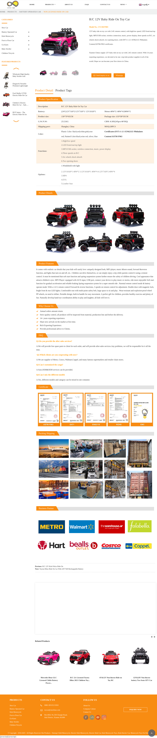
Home (32, 4)
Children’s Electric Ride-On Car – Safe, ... (20, 104)
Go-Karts (5, 45)
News (123, 4)
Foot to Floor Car (8, 40)
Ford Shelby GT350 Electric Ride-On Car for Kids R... (20, 94)
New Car (5, 28)
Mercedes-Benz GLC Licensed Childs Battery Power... (48, 680)
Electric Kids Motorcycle (79, 733)
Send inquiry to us (102, 75)
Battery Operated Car (30, 12)
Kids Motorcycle (8, 36)
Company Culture (89, 709)
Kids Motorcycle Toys (109, 733)
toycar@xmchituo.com (52, 710)
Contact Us (105, 4)
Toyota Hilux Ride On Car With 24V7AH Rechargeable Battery (61, 569)
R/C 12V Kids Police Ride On (52, 566)
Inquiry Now (135, 710)
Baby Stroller (6, 49)
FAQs (87, 4)
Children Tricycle (8, 53)
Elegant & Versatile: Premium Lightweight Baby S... (20, 85)
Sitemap (54, 733)
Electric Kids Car (95, 733)
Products (50, 4)
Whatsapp (119, 75)
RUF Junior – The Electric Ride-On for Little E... (20, 114)
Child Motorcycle (64, 733)
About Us (69, 4)
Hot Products (45, 733)
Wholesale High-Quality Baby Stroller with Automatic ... (21, 75)
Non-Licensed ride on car (56, 12)
